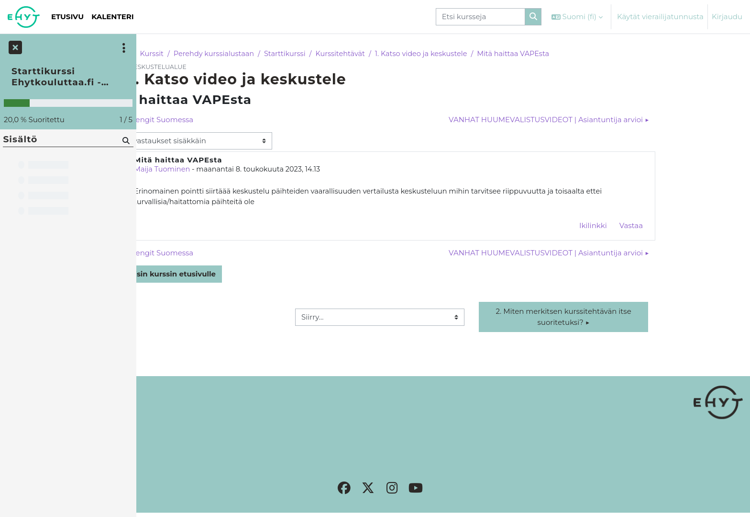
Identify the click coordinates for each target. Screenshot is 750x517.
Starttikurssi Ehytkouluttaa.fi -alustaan (56, 77)
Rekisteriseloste (171, 425)
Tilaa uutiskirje (169, 446)
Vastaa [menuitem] (694, 226)
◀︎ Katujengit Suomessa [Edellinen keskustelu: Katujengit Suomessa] (215, 120)
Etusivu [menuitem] (67, 16)
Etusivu (181, 53)
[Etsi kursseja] (480, 17)
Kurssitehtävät (410, 53)
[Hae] (125, 140)
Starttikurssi (353, 53)
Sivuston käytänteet (178, 414)
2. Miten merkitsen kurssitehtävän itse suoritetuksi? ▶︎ (627, 319)
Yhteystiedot (165, 435)
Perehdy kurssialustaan (280, 53)
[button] (577, 17)
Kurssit (216, 53)
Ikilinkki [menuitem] (656, 226)
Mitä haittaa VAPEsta (589, 53)
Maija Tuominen (226, 170)
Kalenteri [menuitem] (112, 16)
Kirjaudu (727, 16)
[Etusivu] (24, 17)
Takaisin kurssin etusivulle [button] (226, 275)
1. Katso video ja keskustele (494, 53)
